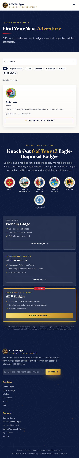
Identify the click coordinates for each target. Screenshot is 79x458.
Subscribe (53, 372)
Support (6, 436)
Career (62, 69)
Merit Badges (8, 387)
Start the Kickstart (39, 316)
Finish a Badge (9, 390)
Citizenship (50, 69)
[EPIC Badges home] (20, 5)
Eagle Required (16, 69)
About (5, 401)
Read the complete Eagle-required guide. (55, 329)
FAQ (4, 405)
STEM (29, 69)
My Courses (8, 432)
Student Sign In (9, 418)
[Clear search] (74, 62)
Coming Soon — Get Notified (39, 121)
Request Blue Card (11, 425)
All (5, 69)
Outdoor (38, 69)
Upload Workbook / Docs (13, 429)
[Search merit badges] (39, 61)
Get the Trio (39, 279)
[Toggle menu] (73, 5)
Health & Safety (10, 73)
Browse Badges (39, 243)
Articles (6, 394)
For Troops (7, 398)
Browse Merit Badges (12, 422)
